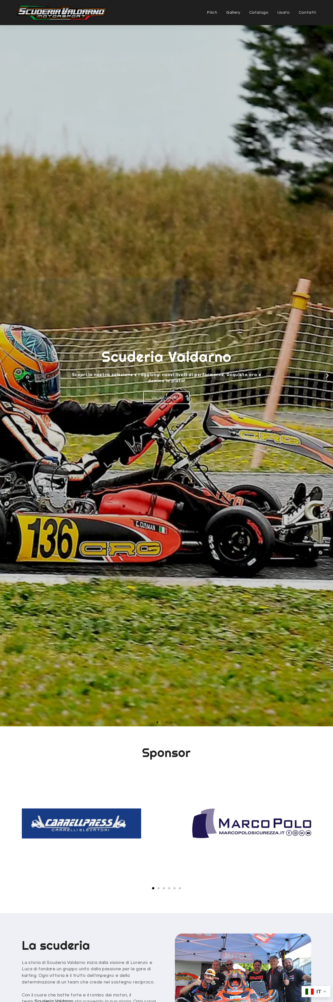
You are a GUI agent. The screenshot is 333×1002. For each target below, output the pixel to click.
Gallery (233, 12)
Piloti (212, 12)
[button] (157, 722)
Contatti (307, 12)
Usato (283, 12)
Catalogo (259, 12)
